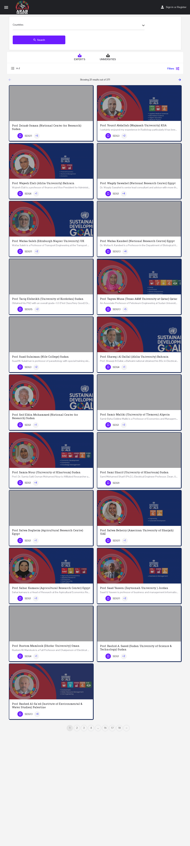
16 (105, 727)
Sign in (169, 7)
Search (39, 40)
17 (112, 727)
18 (119, 727)
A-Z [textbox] (18, 68)
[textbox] (78, 25)
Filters (173, 69)
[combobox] (78, 25)
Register (181, 7)
